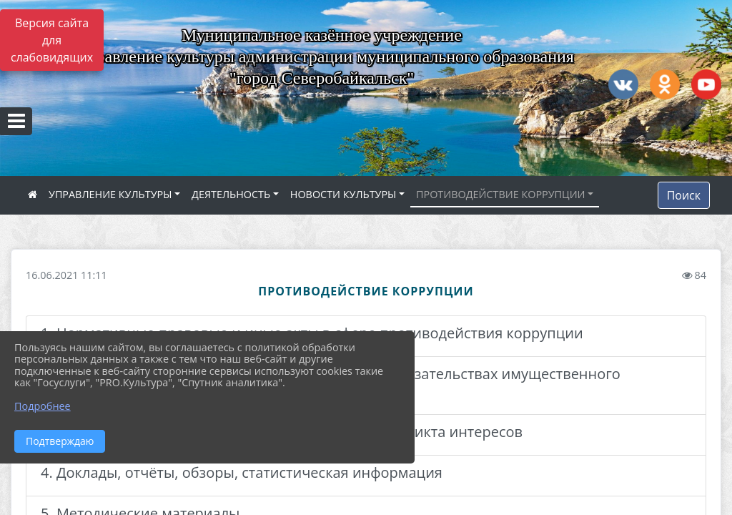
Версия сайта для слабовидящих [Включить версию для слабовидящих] (52, 40)
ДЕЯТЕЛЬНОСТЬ (231, 194)
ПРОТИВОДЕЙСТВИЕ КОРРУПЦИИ (500, 194)
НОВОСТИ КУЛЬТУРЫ (343, 194)
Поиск (684, 195)
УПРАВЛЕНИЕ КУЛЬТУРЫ (110, 194)
